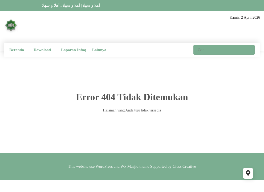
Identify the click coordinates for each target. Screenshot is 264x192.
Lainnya (99, 50)
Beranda (16, 50)
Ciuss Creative (184, 166)
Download (42, 50)
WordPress (104, 166)
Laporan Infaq (73, 50)
